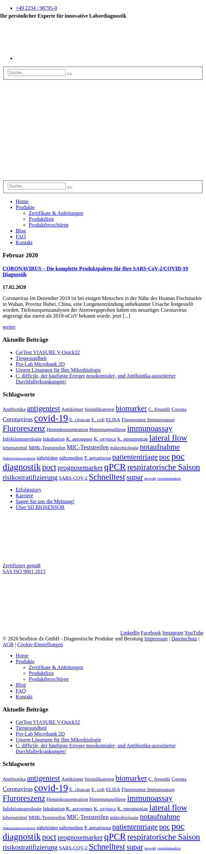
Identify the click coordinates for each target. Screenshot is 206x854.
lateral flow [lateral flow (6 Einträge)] (168, 437)
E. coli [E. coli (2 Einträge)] (97, 419)
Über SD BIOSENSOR (40, 507)
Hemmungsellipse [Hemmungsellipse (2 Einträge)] (107, 429)
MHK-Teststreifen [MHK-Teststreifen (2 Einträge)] (47, 447)
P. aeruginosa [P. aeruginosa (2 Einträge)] (97, 457)
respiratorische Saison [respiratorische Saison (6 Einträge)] (163, 467)
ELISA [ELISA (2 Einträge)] (113, 419)
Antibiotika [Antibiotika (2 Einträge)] (14, 409)
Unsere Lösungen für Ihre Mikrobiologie (58, 370)
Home (22, 201)
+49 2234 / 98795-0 (36, 8)
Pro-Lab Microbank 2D (40, 364)
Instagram (172, 633)
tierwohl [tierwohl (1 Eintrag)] (150, 478)
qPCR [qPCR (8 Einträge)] (115, 467)
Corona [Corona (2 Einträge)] (178, 409)
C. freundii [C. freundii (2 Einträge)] (159, 409)
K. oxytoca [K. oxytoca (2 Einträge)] (105, 439)
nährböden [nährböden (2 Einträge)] (47, 457)
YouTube (193, 633)
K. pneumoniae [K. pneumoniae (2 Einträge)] (132, 439)
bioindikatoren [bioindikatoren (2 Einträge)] (99, 409)
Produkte (25, 207)
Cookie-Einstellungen (40, 644)
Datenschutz (184, 638)
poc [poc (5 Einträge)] (164, 457)
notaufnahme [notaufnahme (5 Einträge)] (160, 446)
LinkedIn (129, 633)
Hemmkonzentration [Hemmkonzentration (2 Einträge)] (67, 429)
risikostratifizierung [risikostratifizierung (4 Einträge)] (30, 477)
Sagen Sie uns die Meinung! (45, 501)
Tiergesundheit (31, 358)
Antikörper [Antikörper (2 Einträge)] (72, 409)
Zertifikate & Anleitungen (56, 213)
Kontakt (24, 242)
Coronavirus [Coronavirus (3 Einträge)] (18, 419)
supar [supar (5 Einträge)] (134, 477)
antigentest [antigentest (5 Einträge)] (43, 408)
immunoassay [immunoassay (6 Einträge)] (149, 428)
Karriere (24, 495)
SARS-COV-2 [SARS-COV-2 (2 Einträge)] (73, 478)
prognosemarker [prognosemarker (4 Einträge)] (80, 468)
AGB (8, 644)
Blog (21, 230)
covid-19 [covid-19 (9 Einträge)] (51, 418)
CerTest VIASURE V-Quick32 (48, 352)
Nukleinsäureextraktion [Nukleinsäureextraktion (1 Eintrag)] (19, 458)
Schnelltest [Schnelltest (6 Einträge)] (107, 476)
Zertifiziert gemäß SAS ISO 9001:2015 (24, 568)
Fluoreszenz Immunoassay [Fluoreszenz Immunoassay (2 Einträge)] (148, 419)
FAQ (21, 236)
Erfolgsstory (28, 489)
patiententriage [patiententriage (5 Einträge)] (135, 457)
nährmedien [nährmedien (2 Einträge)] (71, 457)
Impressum (155, 638)
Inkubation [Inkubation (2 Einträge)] (54, 439)
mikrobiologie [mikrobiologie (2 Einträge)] (124, 447)
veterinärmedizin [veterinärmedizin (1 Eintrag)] (169, 478)
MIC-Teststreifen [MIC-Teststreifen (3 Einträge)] (88, 447)
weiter (9, 327)
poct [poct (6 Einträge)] (49, 467)
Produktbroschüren (49, 225)
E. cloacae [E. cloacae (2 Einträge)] (80, 419)
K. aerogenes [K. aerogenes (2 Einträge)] (79, 439)
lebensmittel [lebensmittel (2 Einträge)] (15, 447)
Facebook (151, 633)
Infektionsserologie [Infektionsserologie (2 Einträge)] (22, 439)
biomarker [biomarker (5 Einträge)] (131, 408)
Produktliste (41, 219)
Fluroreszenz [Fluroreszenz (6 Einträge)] (24, 428)
